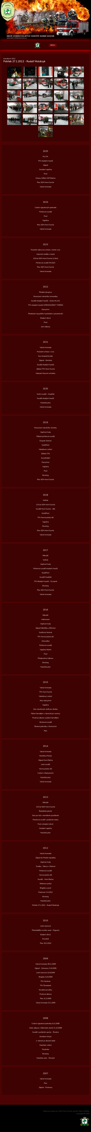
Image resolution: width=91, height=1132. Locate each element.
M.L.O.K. (45, 156)
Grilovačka (45, 641)
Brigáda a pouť (45, 888)
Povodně (45, 939)
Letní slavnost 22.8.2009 (45, 973)
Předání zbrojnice (45, 292)
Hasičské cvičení (45, 1045)
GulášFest (45, 445)
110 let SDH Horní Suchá (45, 807)
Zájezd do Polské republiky (46, 858)
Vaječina (45, 220)
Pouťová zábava (46, 994)
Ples (45, 731)
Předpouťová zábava (45, 658)
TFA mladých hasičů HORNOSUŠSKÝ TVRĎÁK (45, 305)
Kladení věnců (45, 318)
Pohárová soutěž (45, 212)
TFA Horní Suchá (45, 692)
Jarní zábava (45, 327)
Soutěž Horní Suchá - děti (45, 509)
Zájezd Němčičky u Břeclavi (46, 628)
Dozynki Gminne (46, 441)
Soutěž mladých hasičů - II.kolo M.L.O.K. (45, 301)
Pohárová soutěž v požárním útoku (45, 820)
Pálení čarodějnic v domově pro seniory (45, 713)
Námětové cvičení (45, 449)
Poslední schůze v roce (45, 352)
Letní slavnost (45, 926)
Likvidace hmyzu (45, 1036)
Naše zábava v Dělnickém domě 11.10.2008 (45, 1028)
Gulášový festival (45, 632)
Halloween (45, 619)
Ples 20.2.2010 (45, 943)
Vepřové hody (45, 432)
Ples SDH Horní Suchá (45, 182)
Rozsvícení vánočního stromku (45, 428)
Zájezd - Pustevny (45, 1087)
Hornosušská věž (45, 769)
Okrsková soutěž (45, 722)
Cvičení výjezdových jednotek (45, 207)
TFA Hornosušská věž (45, 517)
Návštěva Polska (45, 756)
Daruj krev (45, 309)
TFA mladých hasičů (45, 161)
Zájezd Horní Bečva (45, 760)
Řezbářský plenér (45, 811)
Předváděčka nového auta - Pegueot (45, 930)
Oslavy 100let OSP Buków (46, 178)
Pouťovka (45, 1049)
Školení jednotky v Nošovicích (45, 726)
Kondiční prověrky (45, 990)
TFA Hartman (45, 981)
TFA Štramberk (45, 985)
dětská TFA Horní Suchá (45, 369)
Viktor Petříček (83, 1111)
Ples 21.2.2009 (45, 998)
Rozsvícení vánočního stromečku (46, 296)
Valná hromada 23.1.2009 (45, 1003)
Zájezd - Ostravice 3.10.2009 (45, 968)
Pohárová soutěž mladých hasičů (45, 568)
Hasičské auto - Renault (45, 1058)
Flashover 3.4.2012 (45, 892)
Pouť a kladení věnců (45, 824)
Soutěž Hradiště (45, 577)
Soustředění (45, 458)
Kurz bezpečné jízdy (45, 356)
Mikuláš (45, 555)
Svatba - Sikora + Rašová (45, 866)
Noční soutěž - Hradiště (45, 394)
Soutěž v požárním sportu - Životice (45, 1032)
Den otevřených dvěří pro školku (45, 709)
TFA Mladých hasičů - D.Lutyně (45, 581)
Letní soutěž (45, 764)
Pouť (45, 174)
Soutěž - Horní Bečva (45, 879)
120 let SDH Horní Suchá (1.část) (45, 258)
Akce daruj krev (45, 700)
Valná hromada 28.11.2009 (45, 964)
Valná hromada (45, 187)
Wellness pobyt (45, 883)
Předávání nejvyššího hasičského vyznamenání (45, 314)
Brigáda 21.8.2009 (45, 977)
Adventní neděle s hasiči (45, 254)
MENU (52, 45)
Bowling (45, 475)
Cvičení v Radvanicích (46, 773)
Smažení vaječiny (45, 169)
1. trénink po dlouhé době (45, 1041)
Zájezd (45, 165)
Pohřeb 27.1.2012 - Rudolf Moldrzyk (45, 905)
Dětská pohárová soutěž (45, 436)
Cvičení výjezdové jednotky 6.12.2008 (45, 1023)
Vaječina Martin (45, 650)
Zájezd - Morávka (45, 360)
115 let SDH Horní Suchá (45, 505)
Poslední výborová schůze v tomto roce (45, 250)
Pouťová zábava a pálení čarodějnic (45, 718)
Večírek (45, 500)
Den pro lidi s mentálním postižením (45, 815)
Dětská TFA (45, 454)
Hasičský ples (45, 403)
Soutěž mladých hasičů (45, 365)
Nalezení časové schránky (45, 373)
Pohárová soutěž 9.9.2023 (45, 263)
